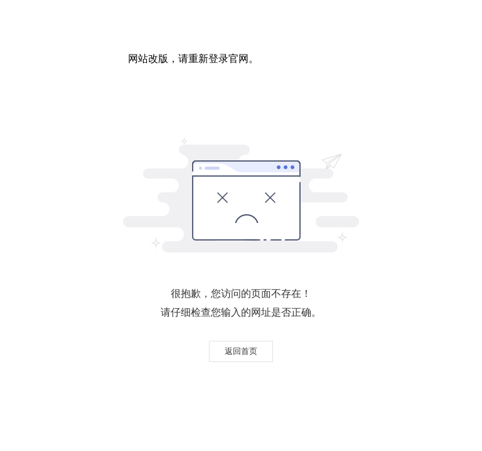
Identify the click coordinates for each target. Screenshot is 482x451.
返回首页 (241, 351)
